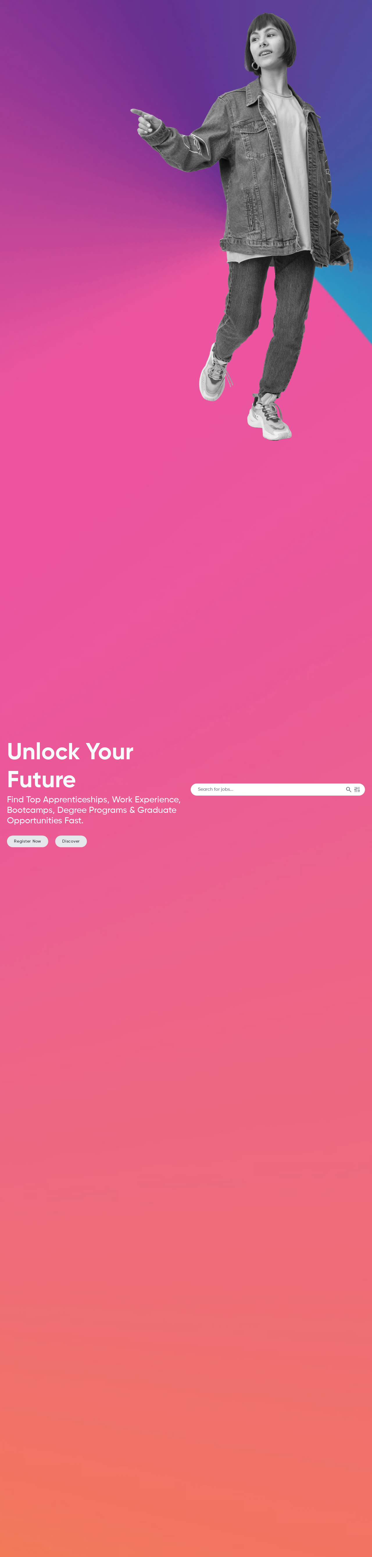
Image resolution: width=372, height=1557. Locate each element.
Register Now (27, 841)
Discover (71, 841)
